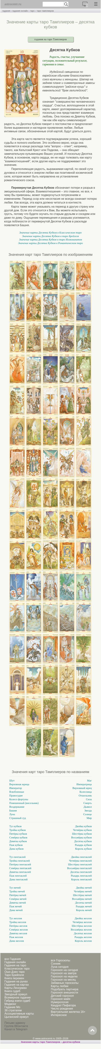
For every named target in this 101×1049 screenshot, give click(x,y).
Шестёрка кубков (82, 833)
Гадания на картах (16, 984)
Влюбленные (16, 791)
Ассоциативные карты (19, 1013)
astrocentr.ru (12, 4)
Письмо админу (14, 1022)
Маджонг (10, 1003)
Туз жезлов (15, 918)
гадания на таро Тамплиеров (50, 39)
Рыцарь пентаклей (81, 875)
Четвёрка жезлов (82, 922)
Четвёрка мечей (83, 891)
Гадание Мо (12, 1007)
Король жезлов (83, 940)
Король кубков (83, 848)
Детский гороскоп (62, 995)
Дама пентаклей (18, 879)
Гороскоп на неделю (64, 976)
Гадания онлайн (15, 962)
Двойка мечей (84, 887)
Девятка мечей (17, 902)
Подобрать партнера (64, 989)
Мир (89, 818)
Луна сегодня (60, 966)
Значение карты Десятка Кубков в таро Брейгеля (50, 236)
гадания (6, 11)
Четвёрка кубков (82, 830)
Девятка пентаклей (20, 872)
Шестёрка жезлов (82, 925)
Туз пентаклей (17, 857)
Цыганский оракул (16, 1016)
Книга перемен (14, 978)
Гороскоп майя (60, 998)
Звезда (88, 810)
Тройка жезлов (17, 922)
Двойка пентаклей (81, 857)
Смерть (87, 803)
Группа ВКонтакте (16, 1026)
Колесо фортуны (18, 799)
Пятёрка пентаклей (20, 864)
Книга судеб (12, 991)
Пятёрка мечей (17, 895)
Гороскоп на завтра (63, 973)
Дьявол (88, 806)
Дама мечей (16, 910)
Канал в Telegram (15, 1029)
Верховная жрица (19, 784)
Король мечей (84, 910)
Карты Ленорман (15, 987)
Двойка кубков (83, 826)
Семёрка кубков (18, 837)
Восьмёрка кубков (81, 837)
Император (15, 788)
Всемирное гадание (17, 997)
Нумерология (60, 1002)
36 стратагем (13, 1010)
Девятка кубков (18, 841)
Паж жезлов (16, 937)
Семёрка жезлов (18, 929)
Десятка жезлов (83, 933)
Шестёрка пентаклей (80, 864)
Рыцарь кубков (83, 845)
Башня (13, 810)
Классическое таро (17, 968)
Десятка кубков (83, 841)
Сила (89, 799)
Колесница (86, 791)
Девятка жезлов (18, 933)
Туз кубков (15, 826)
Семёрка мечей (17, 898)
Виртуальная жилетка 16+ (68, 1011)
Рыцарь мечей (84, 906)
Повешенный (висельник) (24, 803)
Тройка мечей (17, 891)
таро (32, 11)
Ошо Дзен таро (14, 971)
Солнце (87, 814)
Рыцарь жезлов (83, 937)
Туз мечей (15, 887)
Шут (11, 780)
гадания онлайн (20, 11)
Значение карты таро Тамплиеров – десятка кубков (50, 1042)
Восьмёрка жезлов (81, 929)
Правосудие (16, 795)
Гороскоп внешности (64, 992)
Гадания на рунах (16, 981)
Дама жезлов (16, 940)
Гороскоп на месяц (63, 979)
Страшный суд (17, 818)
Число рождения (62, 1008)
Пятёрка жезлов (18, 925)
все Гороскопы (60, 960)
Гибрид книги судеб (17, 1000)
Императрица (84, 784)
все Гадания (12, 958)
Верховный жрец (82, 788)
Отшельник (85, 795)
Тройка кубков (17, 830)
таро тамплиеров (45, 11)
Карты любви (59, 986)
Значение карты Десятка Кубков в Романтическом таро (50, 243)
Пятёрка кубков (18, 833)
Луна (12, 814)
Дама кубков (16, 848)
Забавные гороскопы (65, 982)
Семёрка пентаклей (20, 868)
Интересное (59, 1015)
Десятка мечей (83, 902)
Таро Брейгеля (14, 975)
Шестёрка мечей (82, 895)
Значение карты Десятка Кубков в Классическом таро (50, 232)
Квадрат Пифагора (63, 1005)
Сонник (55, 963)
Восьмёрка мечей (82, 898)
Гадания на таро (15, 965)
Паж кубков (16, 845)
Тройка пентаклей (19, 860)
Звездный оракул (15, 994)
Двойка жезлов (83, 918)
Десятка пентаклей (81, 872)
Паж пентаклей (18, 875)
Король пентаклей (81, 879)
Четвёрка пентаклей (80, 860)
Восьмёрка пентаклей (79, 868)
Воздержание (16, 806)
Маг (89, 780)
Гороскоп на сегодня (64, 970)
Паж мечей (15, 906)
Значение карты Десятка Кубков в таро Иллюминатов (50, 239)
